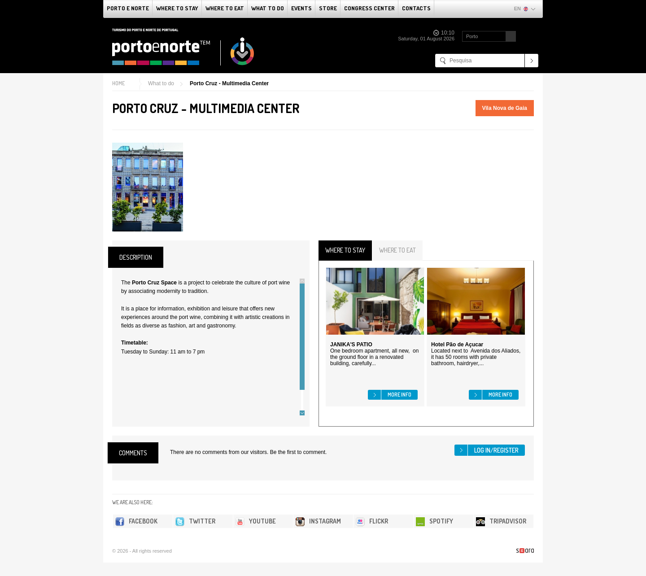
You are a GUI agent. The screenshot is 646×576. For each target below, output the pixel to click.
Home (118, 83)
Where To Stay (177, 8)
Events (301, 8)
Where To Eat (224, 8)
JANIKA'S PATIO (351, 344)
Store (328, 8)
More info (399, 394)
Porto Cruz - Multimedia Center (229, 83)
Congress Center (369, 8)
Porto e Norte (128, 8)
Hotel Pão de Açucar (457, 344)
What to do (267, 8)
